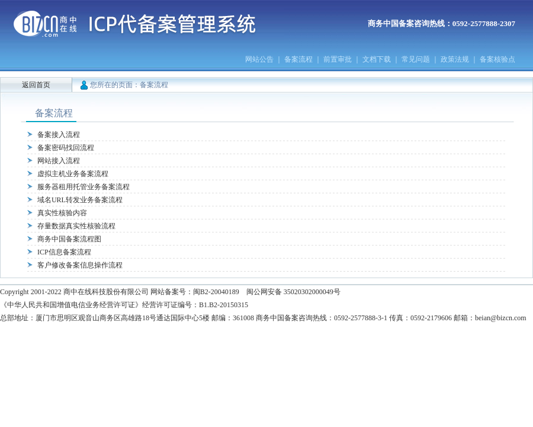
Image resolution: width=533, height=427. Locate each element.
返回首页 (36, 85)
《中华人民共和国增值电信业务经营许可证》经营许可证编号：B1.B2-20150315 (124, 305)
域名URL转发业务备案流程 (80, 200)
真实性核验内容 (62, 213)
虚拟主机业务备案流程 (72, 174)
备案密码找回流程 (65, 148)
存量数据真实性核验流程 (76, 226)
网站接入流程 (58, 161)
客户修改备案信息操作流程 (80, 265)
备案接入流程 (58, 134)
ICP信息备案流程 (64, 252)
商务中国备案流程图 (69, 239)
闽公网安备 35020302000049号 (293, 292)
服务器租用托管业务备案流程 (83, 187)
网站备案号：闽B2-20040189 (194, 292)
